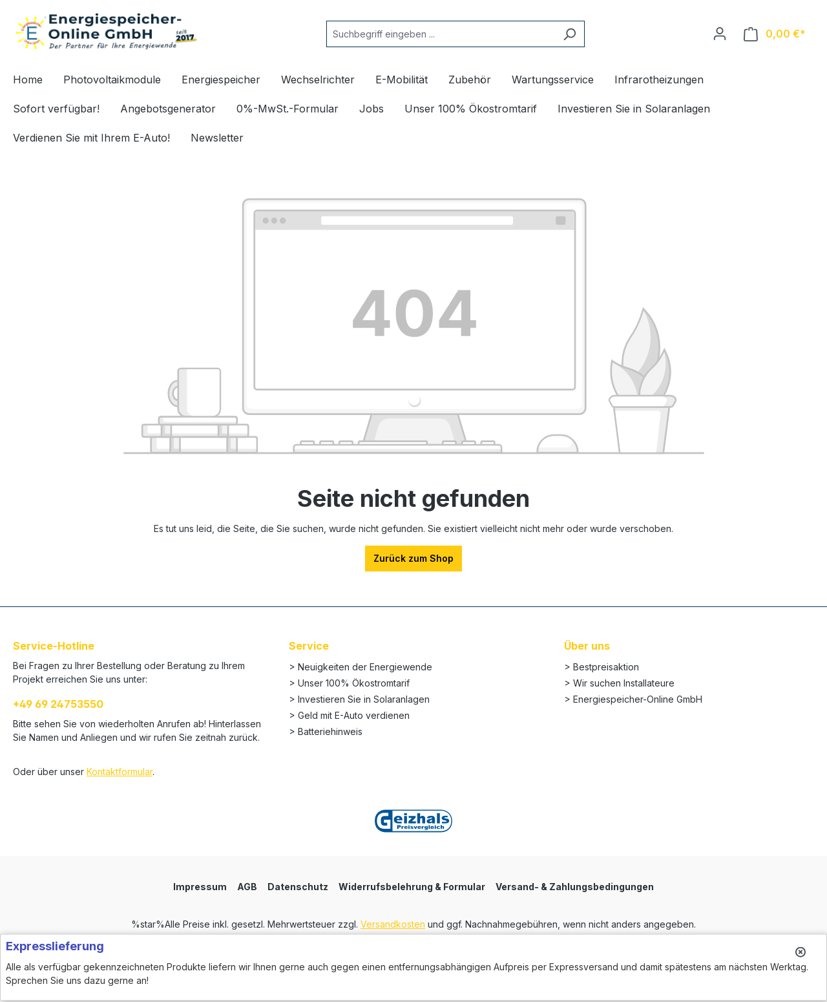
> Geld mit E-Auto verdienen (349, 715)
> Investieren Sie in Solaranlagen (359, 699)
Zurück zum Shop (413, 558)
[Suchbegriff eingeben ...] (440, 34)
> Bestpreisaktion (601, 666)
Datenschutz (297, 886)
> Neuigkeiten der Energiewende (360, 666)
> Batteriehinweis (325, 731)
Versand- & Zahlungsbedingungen (575, 886)
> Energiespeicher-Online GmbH (633, 699)
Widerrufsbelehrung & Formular (412, 886)
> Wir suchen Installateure (619, 682)
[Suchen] (569, 34)
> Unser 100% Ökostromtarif (349, 682)
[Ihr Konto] (719, 34)
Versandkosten (393, 924)
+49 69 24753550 (58, 704)
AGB (247, 886)
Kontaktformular (119, 771)
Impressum (200, 886)
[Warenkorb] (774, 34)
